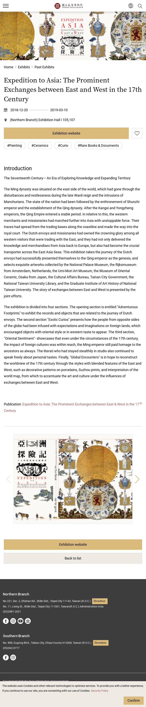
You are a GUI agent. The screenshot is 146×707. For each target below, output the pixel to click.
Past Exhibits (44, 67)
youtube (20, 621)
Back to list (73, 558)
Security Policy (99, 690)
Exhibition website (66, 133)
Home (8, 67)
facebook (6, 621)
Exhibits (24, 67)
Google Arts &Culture (28, 621)
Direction (99, 601)
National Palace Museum (68, 6)
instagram (13, 621)
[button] (131, 6)
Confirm (133, 700)
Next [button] (137, 479)
